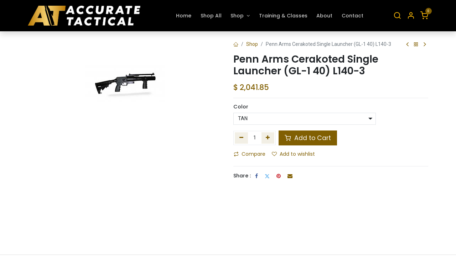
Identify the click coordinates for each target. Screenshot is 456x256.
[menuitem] (183, 15)
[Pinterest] (278, 176)
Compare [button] (249, 154)
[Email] (289, 176)
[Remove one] (241, 138)
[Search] (397, 15)
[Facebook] (256, 176)
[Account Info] (411, 15)
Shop (252, 44)
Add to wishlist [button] (293, 154)
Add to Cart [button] (308, 138)
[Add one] (268, 138)
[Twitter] (267, 176)
